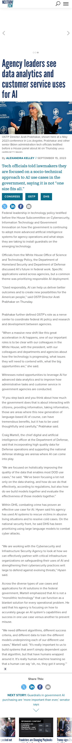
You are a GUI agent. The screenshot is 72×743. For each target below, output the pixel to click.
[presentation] (3, 718)
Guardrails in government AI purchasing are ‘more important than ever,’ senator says (36, 682)
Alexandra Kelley (20, 141)
